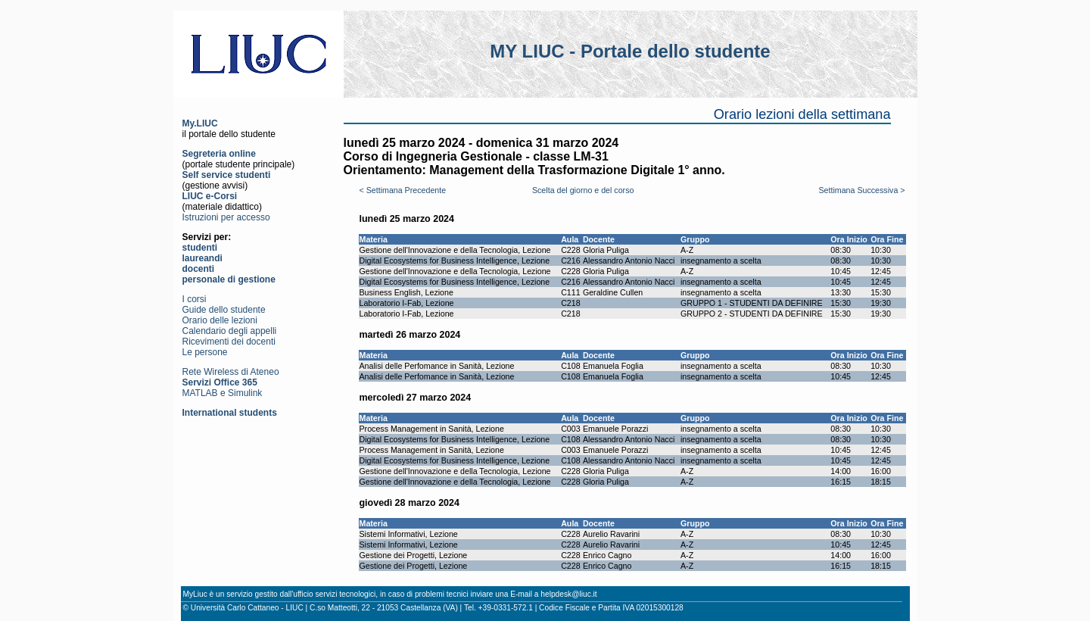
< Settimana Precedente (403, 190)
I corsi (194, 299)
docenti (198, 269)
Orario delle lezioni (219, 320)
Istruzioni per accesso (226, 217)
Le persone (205, 352)
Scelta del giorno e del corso (583, 190)
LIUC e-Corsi (210, 196)
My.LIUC (200, 123)
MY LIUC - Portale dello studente (630, 51)
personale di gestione (229, 279)
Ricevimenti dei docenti (229, 341)
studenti (200, 247)
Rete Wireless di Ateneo (230, 372)
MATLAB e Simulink (222, 393)
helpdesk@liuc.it (568, 594)
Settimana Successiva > (861, 190)
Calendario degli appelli (229, 331)
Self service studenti (226, 175)
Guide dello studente (224, 309)
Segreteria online (219, 153)
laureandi (202, 258)
